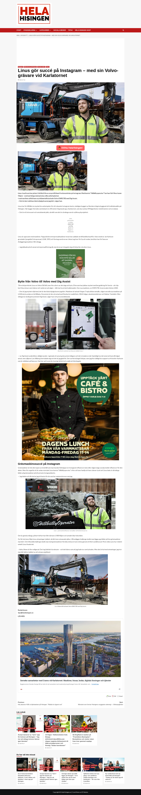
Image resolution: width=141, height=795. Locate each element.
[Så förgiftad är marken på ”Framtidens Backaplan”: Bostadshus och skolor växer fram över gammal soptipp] (84, 724)
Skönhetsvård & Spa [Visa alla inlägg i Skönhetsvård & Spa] (67, 769)
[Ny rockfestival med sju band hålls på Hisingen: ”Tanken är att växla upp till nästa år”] (114, 764)
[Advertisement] (70, 50)
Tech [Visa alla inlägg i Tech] (26, 730)
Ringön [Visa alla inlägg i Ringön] (112, 769)
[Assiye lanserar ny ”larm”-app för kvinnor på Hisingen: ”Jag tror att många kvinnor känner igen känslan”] (30, 724)
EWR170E (96, 288)
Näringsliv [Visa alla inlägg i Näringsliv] (20, 730)
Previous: (44, 704)
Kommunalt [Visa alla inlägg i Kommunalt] (94, 765)
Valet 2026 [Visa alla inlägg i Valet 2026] (86, 769)
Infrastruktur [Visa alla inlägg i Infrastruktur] (87, 765)
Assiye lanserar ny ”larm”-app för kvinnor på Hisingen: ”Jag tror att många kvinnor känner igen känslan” (48, 777)
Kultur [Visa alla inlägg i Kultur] (24, 769)
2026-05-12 (87, 783)
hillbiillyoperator (64, 470)
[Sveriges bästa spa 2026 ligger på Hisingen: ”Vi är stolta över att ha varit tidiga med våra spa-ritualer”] (70, 764)
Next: (96, 704)
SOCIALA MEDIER (59, 30)
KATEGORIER (45, 30)
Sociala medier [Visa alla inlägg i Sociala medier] (41, 66)
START (19, 30)
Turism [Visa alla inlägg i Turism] (75, 769)
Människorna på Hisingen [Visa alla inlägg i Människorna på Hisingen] (30, 66)
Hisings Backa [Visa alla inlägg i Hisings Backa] (55, 726)
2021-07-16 (22, 80)
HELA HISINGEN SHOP (83, 30)
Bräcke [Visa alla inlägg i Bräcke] (20, 769)
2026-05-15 (21, 783)
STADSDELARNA (30, 30)
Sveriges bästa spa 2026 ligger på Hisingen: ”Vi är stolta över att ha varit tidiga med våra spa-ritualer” (70, 777)
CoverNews (75, 792)
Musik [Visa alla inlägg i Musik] (107, 769)
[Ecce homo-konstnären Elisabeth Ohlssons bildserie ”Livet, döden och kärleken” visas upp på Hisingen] (27, 764)
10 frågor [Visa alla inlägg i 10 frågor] (48, 726)
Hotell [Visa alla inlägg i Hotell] (63, 767)
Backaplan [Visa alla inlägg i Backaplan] (75, 728)
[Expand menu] (36, 30)
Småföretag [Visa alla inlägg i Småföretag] (48, 730)
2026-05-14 (21, 743)
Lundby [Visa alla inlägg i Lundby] (20, 728)
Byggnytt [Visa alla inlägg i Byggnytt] (20, 66)
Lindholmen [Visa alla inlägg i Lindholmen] (87, 767)
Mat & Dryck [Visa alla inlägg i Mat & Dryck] (62, 728)
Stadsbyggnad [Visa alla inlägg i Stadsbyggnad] (81, 730)
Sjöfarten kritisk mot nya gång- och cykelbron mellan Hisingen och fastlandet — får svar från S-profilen (91, 777)
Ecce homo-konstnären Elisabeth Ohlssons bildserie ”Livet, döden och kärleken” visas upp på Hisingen (26, 777)
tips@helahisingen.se (25, 613)
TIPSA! (70, 30)
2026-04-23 (76, 743)
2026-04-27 (49, 747)
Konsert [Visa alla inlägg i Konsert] (108, 767)
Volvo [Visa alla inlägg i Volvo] (47, 66)
